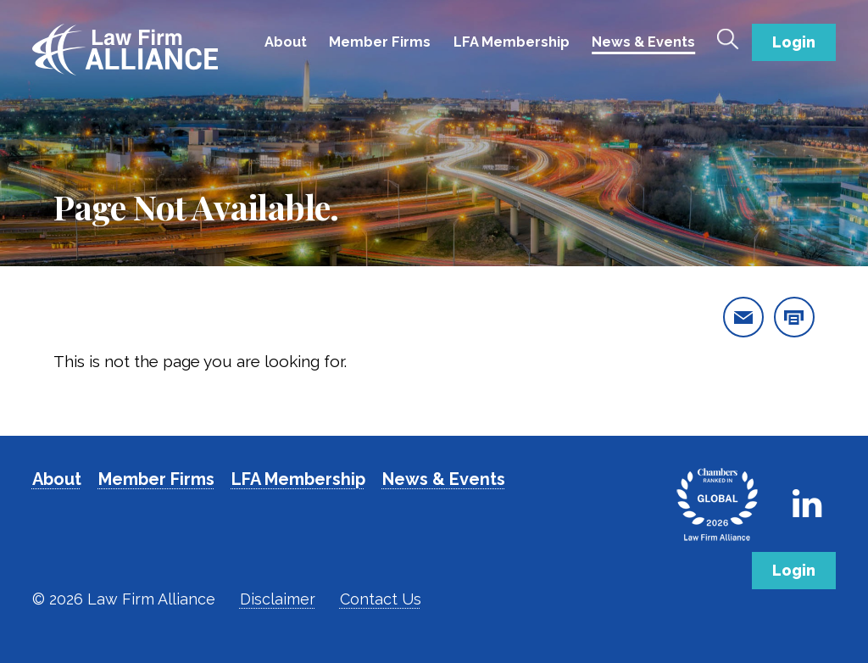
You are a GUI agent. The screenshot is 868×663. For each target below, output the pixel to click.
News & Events (643, 42)
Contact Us (380, 599)
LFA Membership (511, 42)
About (285, 42)
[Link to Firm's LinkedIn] (807, 503)
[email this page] (743, 317)
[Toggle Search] (728, 39)
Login (793, 42)
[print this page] (794, 317)
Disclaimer (277, 599)
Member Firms (380, 42)
